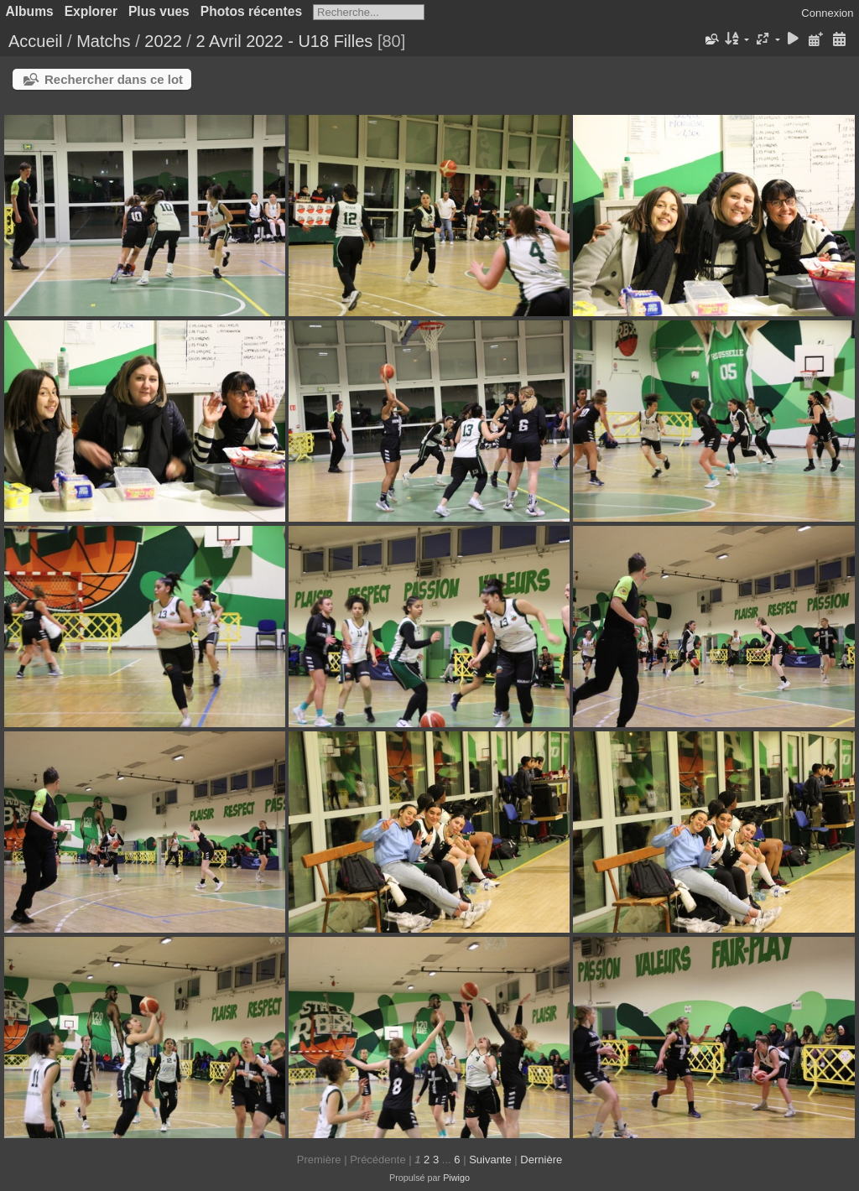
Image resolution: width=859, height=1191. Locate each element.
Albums (30, 11)
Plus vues (159, 11)
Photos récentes (251, 11)
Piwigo (456, 1178)
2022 (163, 41)
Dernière (541, 1159)
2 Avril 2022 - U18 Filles (283, 41)
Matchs (103, 41)
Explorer (91, 11)
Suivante (490, 1159)
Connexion (827, 13)
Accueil (35, 41)
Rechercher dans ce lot (113, 79)
